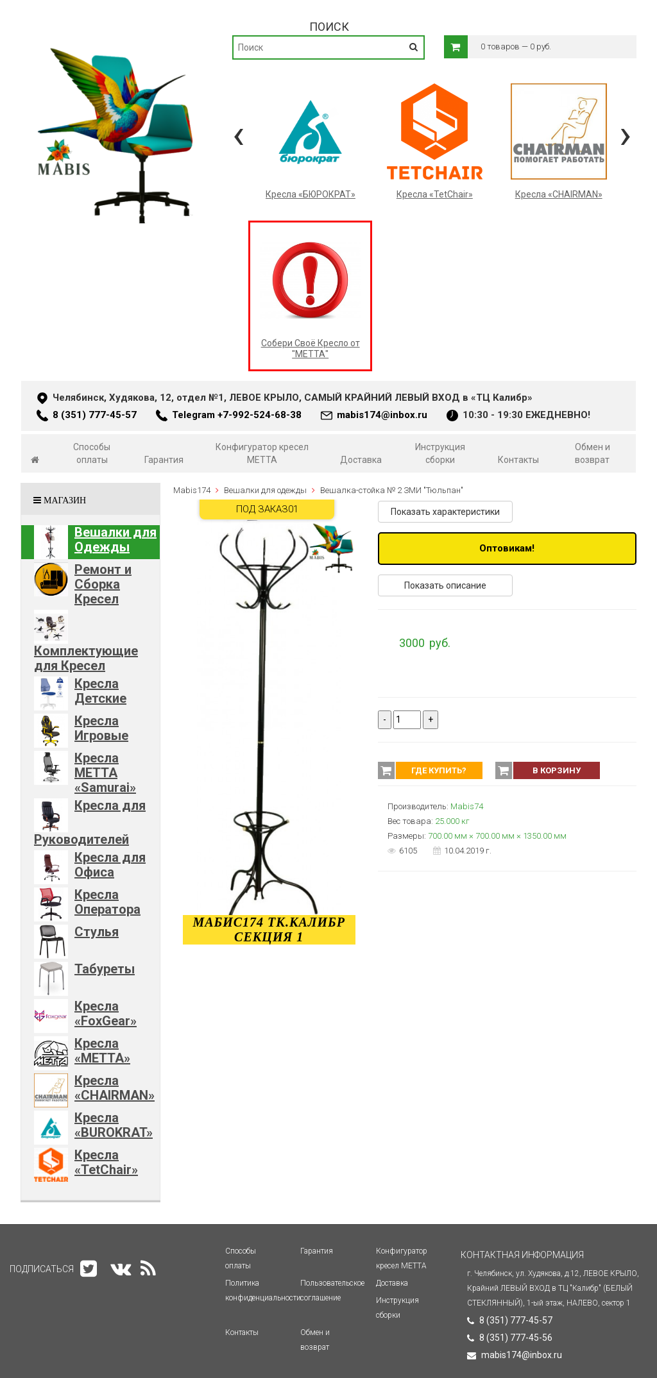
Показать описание (445, 585)
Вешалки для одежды (265, 490)
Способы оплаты (91, 453)
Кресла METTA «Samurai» (105, 772)
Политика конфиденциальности (263, 1290)
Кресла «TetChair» (106, 1162)
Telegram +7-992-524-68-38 (237, 415)
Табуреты (104, 969)
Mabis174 (191, 490)
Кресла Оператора (107, 902)
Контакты (518, 460)
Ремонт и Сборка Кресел (103, 584)
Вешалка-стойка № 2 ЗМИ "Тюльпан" (391, 490)
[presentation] (238, 134)
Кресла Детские (100, 691)
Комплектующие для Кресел (86, 658)
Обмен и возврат (592, 453)
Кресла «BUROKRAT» (113, 1125)
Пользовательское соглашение (332, 1290)
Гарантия (163, 460)
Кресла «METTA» (102, 1051)
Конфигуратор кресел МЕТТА (262, 453)
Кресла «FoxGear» (105, 1013)
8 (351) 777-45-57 (95, 415)
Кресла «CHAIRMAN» (114, 1088)
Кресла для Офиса (110, 865)
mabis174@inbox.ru (382, 415)
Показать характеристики (445, 512)
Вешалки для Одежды (115, 540)
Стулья (96, 931)
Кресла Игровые (101, 728)
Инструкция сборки (440, 453)
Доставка (361, 460)
